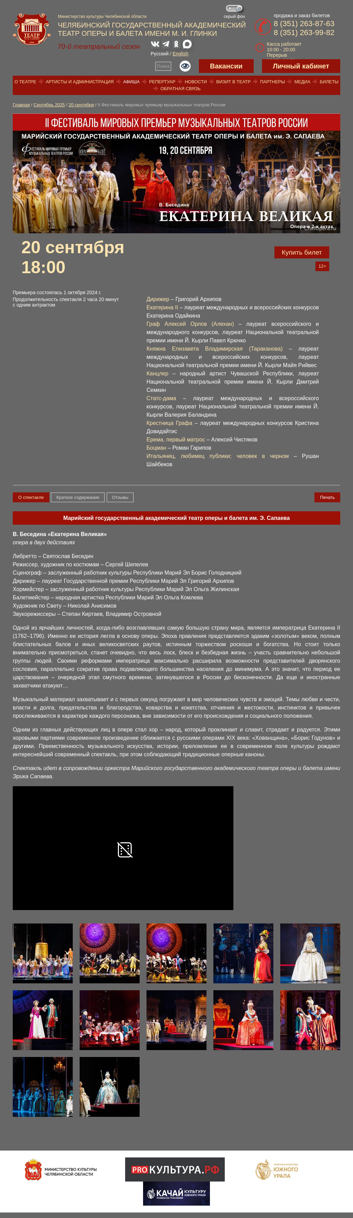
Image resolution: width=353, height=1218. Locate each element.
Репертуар (162, 81)
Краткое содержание (77, 497)
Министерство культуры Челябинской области (102, 16)
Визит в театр (233, 81)
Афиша (131, 81)
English (181, 53)
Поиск (163, 66)
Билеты (329, 81)
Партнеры (272, 81)
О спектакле (31, 497)
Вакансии (226, 66)
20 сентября (81, 104)
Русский (160, 53)
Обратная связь (181, 88)
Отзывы (120, 497)
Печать (327, 497)
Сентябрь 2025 (49, 104)
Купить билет (302, 252)
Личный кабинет (301, 66)
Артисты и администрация (80, 81)
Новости (196, 81)
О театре (25, 81)
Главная (21, 104)
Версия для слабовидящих (185, 66)
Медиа (302, 81)
